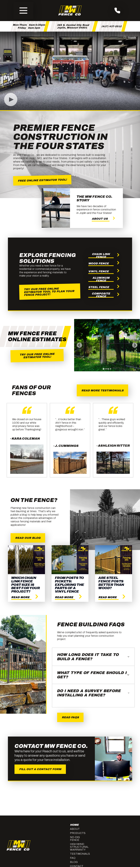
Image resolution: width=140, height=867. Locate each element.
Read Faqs (70, 717)
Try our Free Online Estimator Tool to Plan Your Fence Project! (49, 291)
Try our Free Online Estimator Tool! (37, 355)
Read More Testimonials (102, 390)
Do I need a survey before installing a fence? (93, 693)
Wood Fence (98, 263)
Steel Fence (98, 287)
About (75, 829)
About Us (100, 218)
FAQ (72, 857)
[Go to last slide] (79, 345)
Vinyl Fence (98, 271)
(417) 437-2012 (111, 26)
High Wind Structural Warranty (79, 847)
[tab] (103, 369)
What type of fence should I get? (93, 675)
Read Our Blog (28, 537)
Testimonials (79, 853)
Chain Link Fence (101, 256)
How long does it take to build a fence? (93, 656)
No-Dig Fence (75, 838)
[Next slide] (134, 345)
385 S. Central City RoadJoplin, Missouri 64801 (73, 26)
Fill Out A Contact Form (40, 769)
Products (77, 833)
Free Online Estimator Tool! (42, 180)
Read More (20, 597)
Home (74, 824)
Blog (74, 862)
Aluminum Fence (101, 279)
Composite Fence (101, 295)
